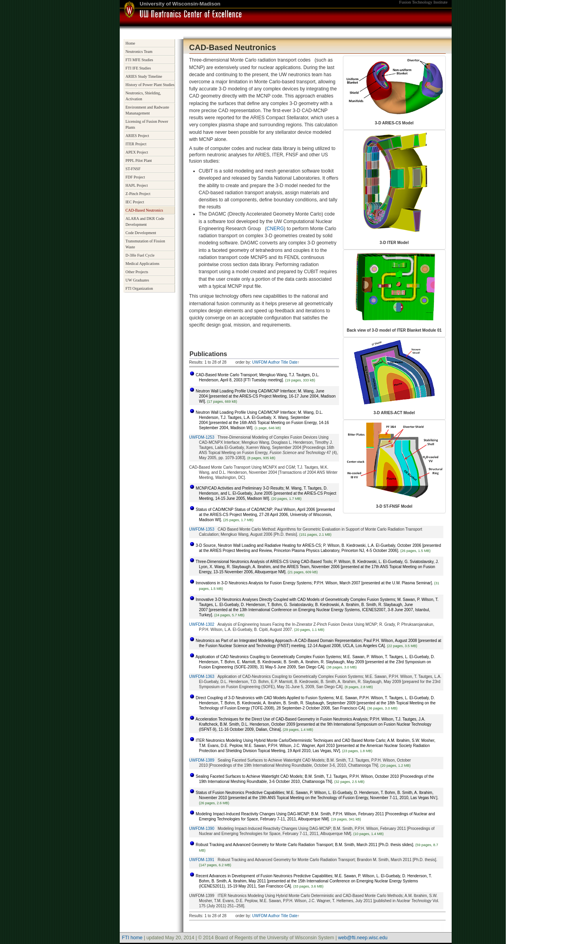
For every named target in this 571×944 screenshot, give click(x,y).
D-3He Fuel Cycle (140, 255)
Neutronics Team (139, 51)
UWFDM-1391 (202, 860)
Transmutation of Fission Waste (145, 244)
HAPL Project (137, 185)
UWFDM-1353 (202, 529)
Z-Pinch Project (138, 193)
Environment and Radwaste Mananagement (148, 110)
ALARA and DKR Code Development (145, 221)
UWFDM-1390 (202, 828)
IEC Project (135, 202)
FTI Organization (139, 288)
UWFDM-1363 (202, 676)
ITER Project (136, 144)
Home (130, 43)
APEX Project (137, 152)
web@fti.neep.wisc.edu (362, 937)
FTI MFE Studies (139, 60)
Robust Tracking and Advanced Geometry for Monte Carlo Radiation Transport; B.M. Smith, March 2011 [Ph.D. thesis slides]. (305, 845)
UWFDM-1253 (202, 437)
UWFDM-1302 (202, 624)
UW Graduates (137, 280)
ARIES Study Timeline (144, 76)
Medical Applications (143, 263)
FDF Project (135, 177)
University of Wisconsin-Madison (180, 4)
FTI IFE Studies (138, 68)
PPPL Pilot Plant (139, 160)
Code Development (141, 233)
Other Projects (137, 272)
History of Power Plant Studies (150, 85)
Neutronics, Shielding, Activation (143, 96)
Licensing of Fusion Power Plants (147, 124)
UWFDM (259, 362)
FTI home (132, 937)
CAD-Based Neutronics (144, 210)
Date (293, 362)
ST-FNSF (133, 169)
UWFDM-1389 (202, 760)
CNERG (275, 228)
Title (284, 362)
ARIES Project (137, 135)
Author (274, 362)
